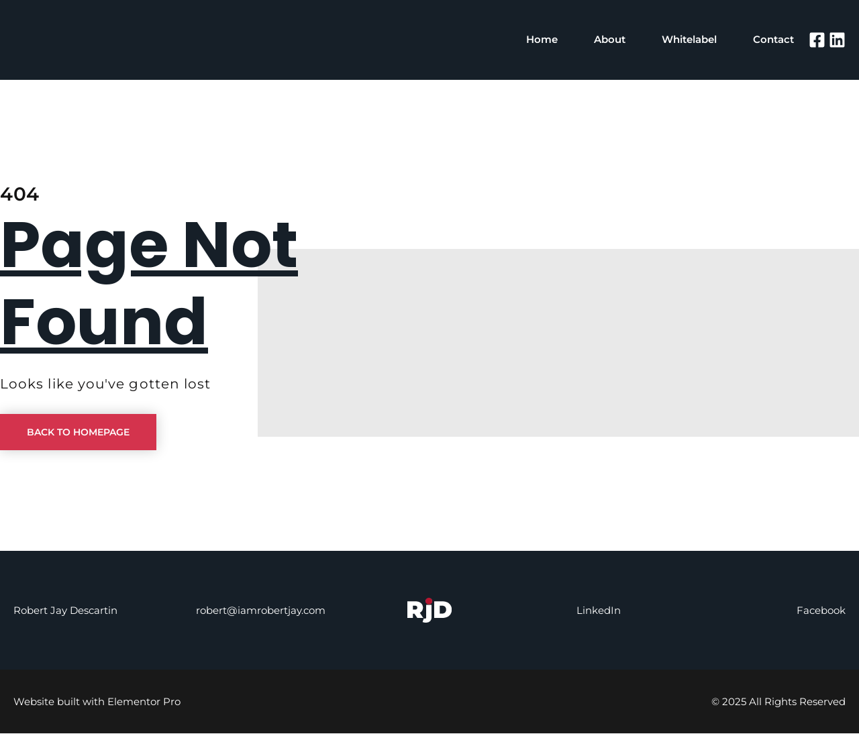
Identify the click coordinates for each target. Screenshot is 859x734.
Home (542, 40)
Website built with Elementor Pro (97, 702)
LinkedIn (598, 611)
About (609, 40)
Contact (773, 40)
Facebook (821, 611)
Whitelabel (689, 40)
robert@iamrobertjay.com (260, 611)
